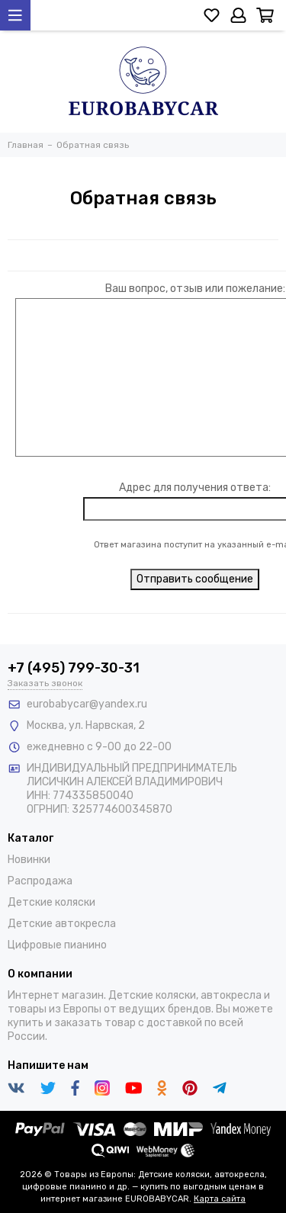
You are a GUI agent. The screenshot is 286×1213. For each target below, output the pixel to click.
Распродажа (40, 880)
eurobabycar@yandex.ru (87, 704)
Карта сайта (220, 1199)
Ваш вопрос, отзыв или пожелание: (195, 288)
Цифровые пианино (57, 945)
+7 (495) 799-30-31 (74, 667)
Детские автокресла (62, 923)
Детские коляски (51, 902)
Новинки (29, 859)
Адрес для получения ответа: (195, 487)
